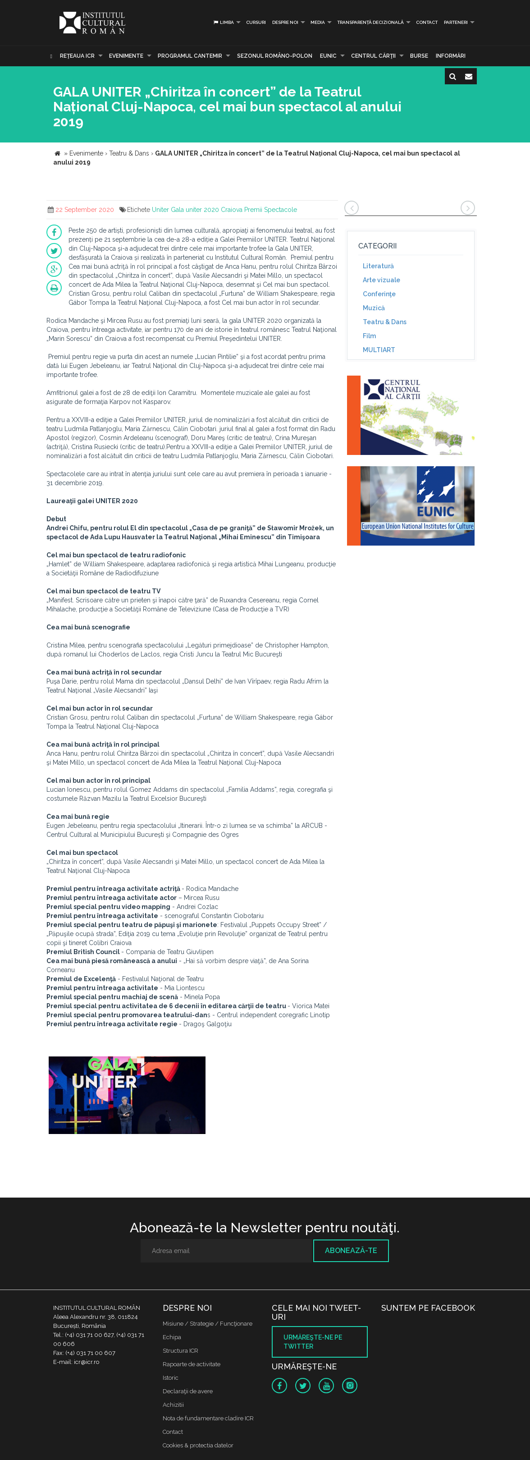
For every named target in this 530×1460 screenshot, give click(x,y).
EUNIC (328, 56)
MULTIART (379, 350)
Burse (419, 56)
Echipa (172, 1337)
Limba (223, 22)
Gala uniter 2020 (195, 209)
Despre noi (285, 22)
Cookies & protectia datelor (198, 1445)
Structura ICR (180, 1350)
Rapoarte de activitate (191, 1364)
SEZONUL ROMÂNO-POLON (274, 56)
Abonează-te (351, 1250)
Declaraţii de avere (188, 1391)
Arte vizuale (381, 280)
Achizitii (173, 1404)
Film (369, 336)
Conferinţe (379, 294)
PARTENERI (456, 22)
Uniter (160, 209)
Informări (451, 56)
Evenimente (126, 56)
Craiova (231, 209)
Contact (427, 22)
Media (318, 22)
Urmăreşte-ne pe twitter (312, 1342)
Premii (253, 209)
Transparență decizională (370, 22)
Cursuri (256, 22)
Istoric (170, 1377)
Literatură (378, 266)
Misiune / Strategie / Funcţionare (207, 1323)
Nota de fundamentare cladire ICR (208, 1418)
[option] (127, 1098)
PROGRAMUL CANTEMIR (190, 56)
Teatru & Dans (385, 322)
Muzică (374, 308)
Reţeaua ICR (77, 56)
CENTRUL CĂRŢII (373, 56)
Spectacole (280, 209)
